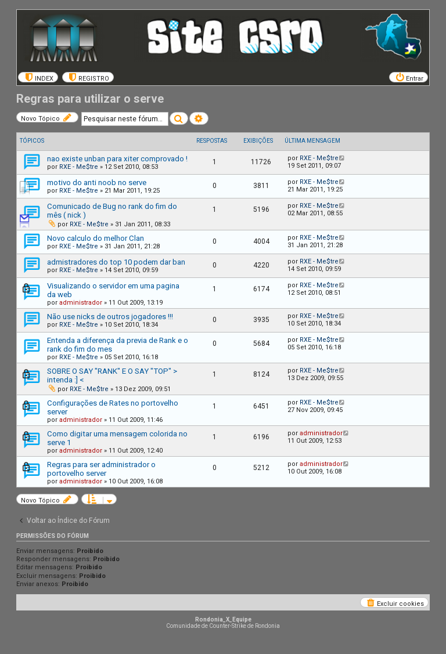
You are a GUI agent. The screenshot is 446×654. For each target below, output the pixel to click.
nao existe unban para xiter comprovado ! (117, 158)
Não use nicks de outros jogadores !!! (110, 316)
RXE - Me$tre (78, 167)
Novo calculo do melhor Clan (95, 238)
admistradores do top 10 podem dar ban (116, 262)
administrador (80, 302)
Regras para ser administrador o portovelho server (101, 469)
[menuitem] (38, 77)
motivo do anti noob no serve (96, 182)
